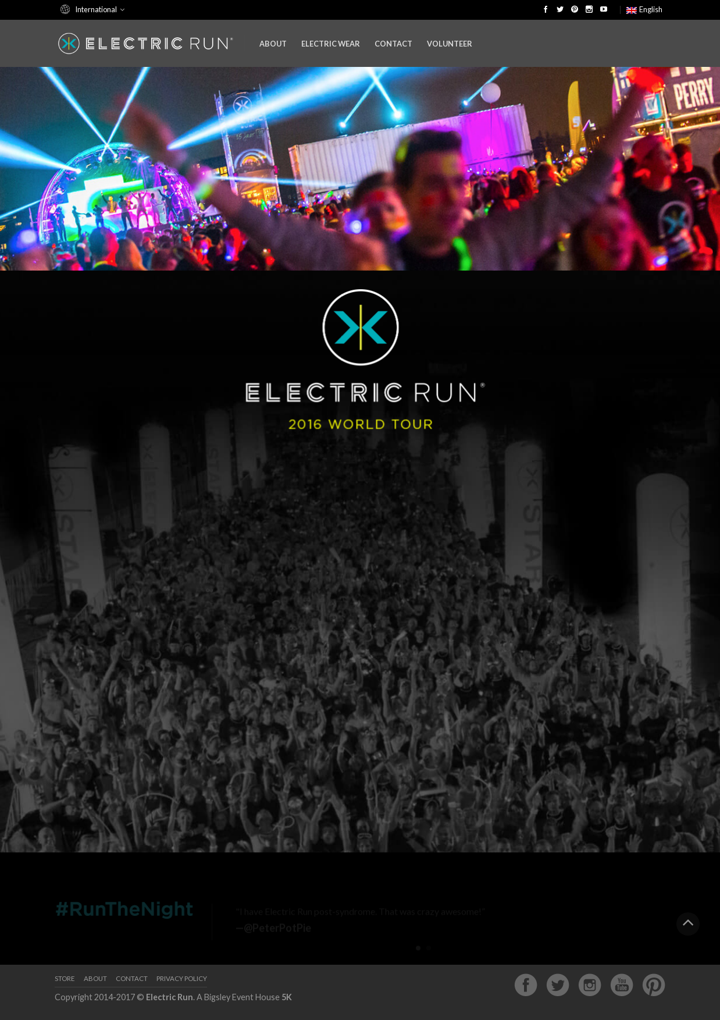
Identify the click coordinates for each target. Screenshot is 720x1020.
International (96, 9)
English (644, 9)
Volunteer (449, 43)
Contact (393, 43)
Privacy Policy (181, 978)
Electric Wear (330, 43)
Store (65, 978)
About (273, 43)
